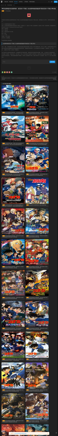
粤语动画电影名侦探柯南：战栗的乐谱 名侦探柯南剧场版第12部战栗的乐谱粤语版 (47, 300)
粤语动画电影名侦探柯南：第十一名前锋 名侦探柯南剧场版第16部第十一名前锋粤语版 (29, 269)
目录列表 (20, 1)
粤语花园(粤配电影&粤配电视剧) (20, 433)
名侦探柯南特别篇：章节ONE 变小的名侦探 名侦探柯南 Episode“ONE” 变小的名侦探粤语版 (29, 144)
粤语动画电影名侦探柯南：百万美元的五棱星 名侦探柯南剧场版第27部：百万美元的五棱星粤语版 (10, 113)
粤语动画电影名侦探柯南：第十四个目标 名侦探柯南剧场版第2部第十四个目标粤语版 (47, 393)
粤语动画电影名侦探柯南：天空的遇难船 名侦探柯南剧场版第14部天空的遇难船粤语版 (10, 300)
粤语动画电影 (5, 86)
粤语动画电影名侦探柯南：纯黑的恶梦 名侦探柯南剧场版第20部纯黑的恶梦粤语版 (10, 238)
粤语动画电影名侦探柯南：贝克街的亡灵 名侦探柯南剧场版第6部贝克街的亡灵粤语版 (29, 362)
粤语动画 (11, 1)
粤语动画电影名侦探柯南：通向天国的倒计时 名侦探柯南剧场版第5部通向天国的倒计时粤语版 (47, 362)
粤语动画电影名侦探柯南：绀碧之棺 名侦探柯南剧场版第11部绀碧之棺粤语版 (10, 331)
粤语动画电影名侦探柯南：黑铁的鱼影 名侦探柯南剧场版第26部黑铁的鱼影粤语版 (29, 113)
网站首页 (6, 1)
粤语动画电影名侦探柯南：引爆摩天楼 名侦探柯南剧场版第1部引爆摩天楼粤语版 (10, 424)
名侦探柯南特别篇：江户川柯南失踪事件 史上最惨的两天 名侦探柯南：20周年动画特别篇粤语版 (10, 175)
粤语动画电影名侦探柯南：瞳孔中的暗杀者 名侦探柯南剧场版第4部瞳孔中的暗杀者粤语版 (10, 393)
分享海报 (54, 72)
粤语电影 (16, 1)
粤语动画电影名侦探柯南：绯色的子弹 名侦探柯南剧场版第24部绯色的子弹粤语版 (47, 175)
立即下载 (52, 61)
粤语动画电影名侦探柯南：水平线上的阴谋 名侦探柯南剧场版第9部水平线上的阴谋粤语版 (47, 331)
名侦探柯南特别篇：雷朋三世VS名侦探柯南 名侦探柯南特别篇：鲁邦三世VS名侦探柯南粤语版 (47, 113)
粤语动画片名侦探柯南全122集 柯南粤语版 (28, 175)
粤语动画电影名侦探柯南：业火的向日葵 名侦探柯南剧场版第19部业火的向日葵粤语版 (29, 238)
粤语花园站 (32, 1)
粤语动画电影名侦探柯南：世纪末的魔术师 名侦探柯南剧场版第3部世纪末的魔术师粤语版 (29, 393)
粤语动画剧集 (23, 148)
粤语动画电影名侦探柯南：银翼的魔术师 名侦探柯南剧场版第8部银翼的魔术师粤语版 (10, 362)
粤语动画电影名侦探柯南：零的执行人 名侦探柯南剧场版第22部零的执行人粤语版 (29, 206)
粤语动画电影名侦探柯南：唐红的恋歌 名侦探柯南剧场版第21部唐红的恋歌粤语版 (47, 206)
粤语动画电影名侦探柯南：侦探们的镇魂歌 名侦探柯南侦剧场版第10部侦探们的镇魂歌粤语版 (29, 331)
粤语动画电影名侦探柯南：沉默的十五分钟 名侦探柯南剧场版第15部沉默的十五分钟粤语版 (47, 269)
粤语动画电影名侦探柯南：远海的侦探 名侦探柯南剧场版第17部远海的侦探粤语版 (10, 269)
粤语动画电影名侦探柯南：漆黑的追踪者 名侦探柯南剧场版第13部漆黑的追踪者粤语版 (29, 300)
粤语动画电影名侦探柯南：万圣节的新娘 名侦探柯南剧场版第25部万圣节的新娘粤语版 (47, 144)
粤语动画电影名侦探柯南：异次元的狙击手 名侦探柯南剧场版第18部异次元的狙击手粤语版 (47, 238)
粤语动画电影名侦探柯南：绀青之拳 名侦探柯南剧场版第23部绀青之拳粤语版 (10, 206)
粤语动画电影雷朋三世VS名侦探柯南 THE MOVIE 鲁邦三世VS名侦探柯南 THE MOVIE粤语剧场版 (10, 144)
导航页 (26, 1)
